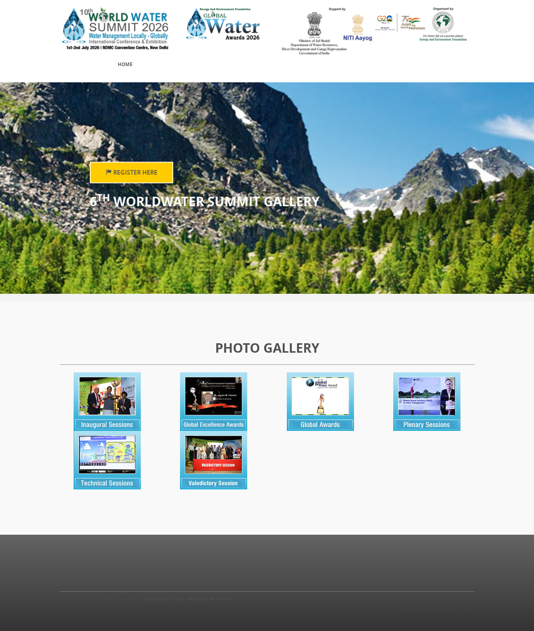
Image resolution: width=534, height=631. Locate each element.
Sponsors (296, 61)
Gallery (337, 60)
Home (125, 64)
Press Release (384, 60)
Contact (462, 57)
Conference (166, 64)
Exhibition (216, 63)
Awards (257, 62)
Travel (427, 58)
